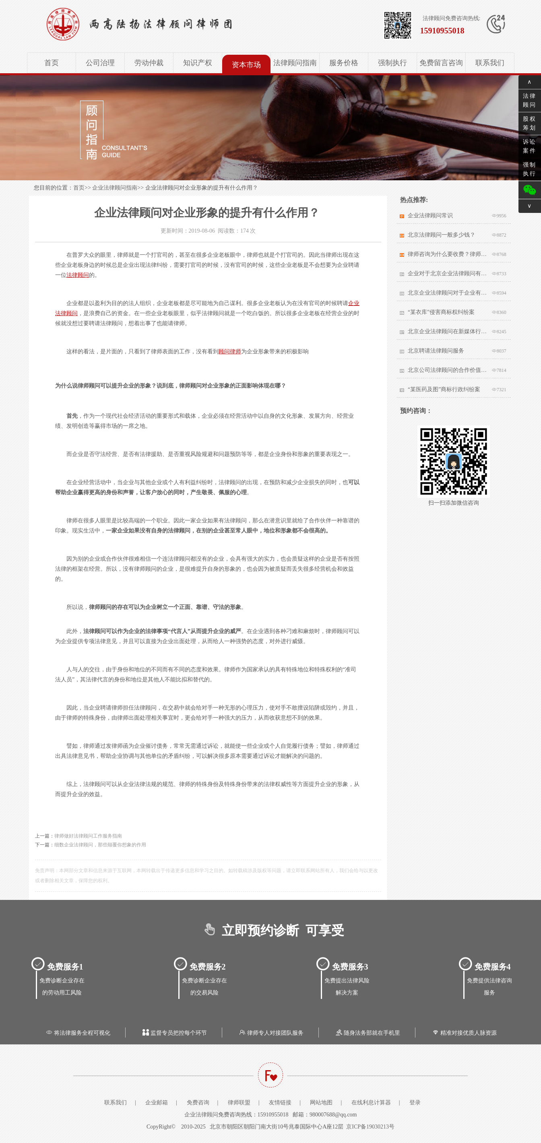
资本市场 (246, 65)
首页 (51, 63)
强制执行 (392, 63)
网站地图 (321, 1103)
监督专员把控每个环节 (174, 1033)
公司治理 (100, 63)
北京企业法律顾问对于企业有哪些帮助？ (448, 293)
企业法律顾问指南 (114, 188)
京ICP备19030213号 (370, 1127)
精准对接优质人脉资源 (464, 1033)
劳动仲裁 (148, 63)
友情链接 (280, 1103)
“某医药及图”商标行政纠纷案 (444, 389)
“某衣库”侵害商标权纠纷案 (441, 312)
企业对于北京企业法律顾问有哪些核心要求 (448, 273)
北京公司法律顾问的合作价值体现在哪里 (448, 370)
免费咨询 (198, 1103)
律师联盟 (239, 1103)
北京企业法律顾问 (164, 24)
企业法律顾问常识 (430, 216)
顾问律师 (230, 352)
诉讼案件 (530, 146)
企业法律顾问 (201, 1115)
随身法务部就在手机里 (367, 1033)
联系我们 (489, 63)
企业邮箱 (156, 1103)
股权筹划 (530, 123)
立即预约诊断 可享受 (270, 930)
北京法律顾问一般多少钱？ (441, 235)
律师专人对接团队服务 (270, 1033)
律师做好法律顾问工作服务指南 (88, 836)
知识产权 (197, 63)
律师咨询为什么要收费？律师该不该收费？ (448, 254)
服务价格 (343, 63)
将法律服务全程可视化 (77, 1033)
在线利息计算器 (371, 1103)
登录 (415, 1103)
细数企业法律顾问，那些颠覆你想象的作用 (100, 845)
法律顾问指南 (295, 63)
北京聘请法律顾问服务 (436, 351)
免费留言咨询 (441, 63)
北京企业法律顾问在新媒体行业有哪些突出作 (448, 331)
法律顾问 (77, 275)
